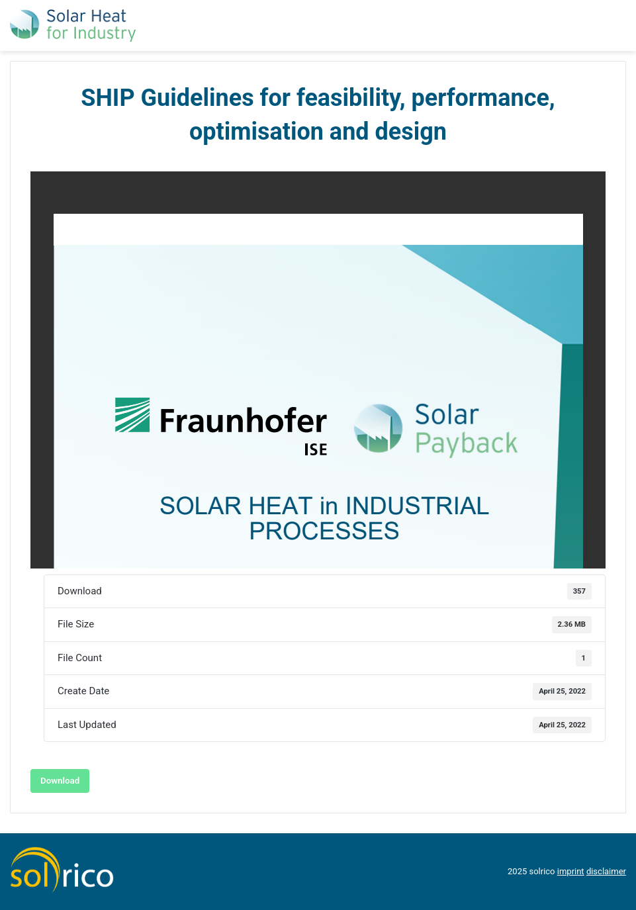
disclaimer (606, 871)
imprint (570, 871)
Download (59, 781)
